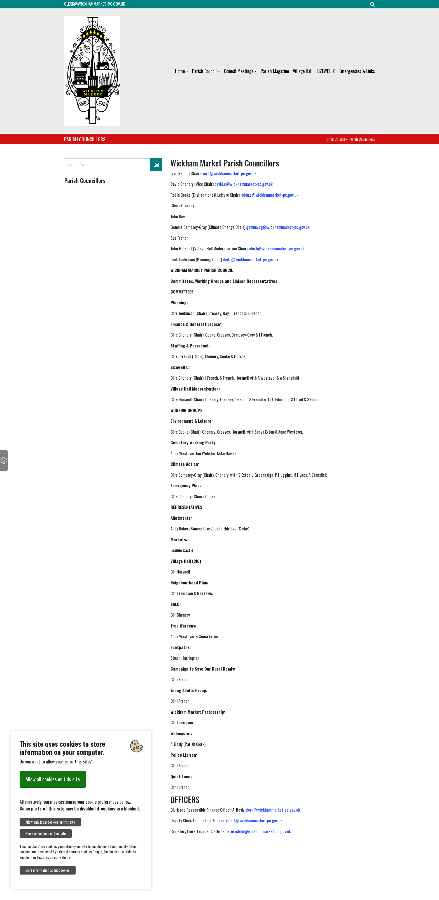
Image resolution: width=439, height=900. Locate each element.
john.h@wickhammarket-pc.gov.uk (276, 248)
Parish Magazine (275, 71)
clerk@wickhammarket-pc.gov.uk (272, 810)
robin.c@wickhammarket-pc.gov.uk (269, 195)
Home (180, 71)
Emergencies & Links (357, 71)
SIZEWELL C (325, 71)
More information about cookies (47, 870)
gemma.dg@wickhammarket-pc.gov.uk (278, 227)
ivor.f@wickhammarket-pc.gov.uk (228, 173)
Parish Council (204, 71)
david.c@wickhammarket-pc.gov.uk (243, 184)
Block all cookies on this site (45, 833)
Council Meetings (238, 71)
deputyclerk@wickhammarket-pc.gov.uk (249, 820)
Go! (156, 164)
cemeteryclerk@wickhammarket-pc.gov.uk (256, 831)
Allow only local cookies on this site (50, 822)
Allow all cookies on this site (52, 779)
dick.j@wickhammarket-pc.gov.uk (250, 259)
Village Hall (302, 71)
